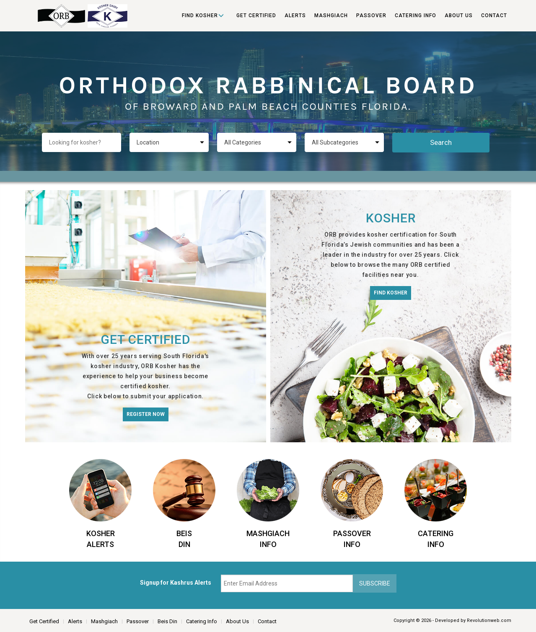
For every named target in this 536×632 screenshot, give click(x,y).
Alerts (295, 15)
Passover (371, 15)
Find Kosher (200, 15)
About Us (459, 15)
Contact (494, 15)
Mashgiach (331, 15)
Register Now (146, 414)
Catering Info (415, 15)
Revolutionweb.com (489, 620)
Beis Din (167, 621)
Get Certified (256, 15)
